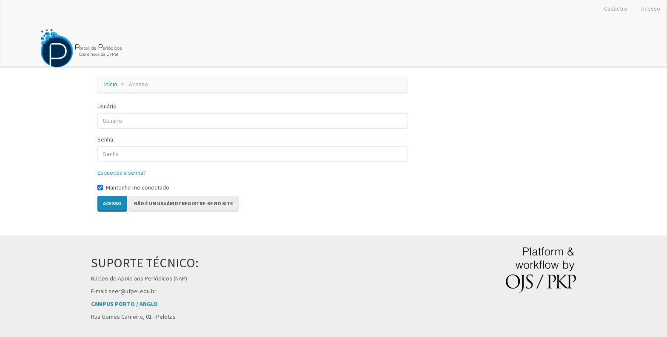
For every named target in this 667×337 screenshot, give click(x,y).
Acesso (650, 8)
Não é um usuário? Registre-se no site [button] (183, 203)
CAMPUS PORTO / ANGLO (124, 304)
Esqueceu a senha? (121, 172)
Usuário (107, 106)
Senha (105, 139)
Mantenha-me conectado (133, 187)
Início (110, 84)
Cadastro (615, 8)
